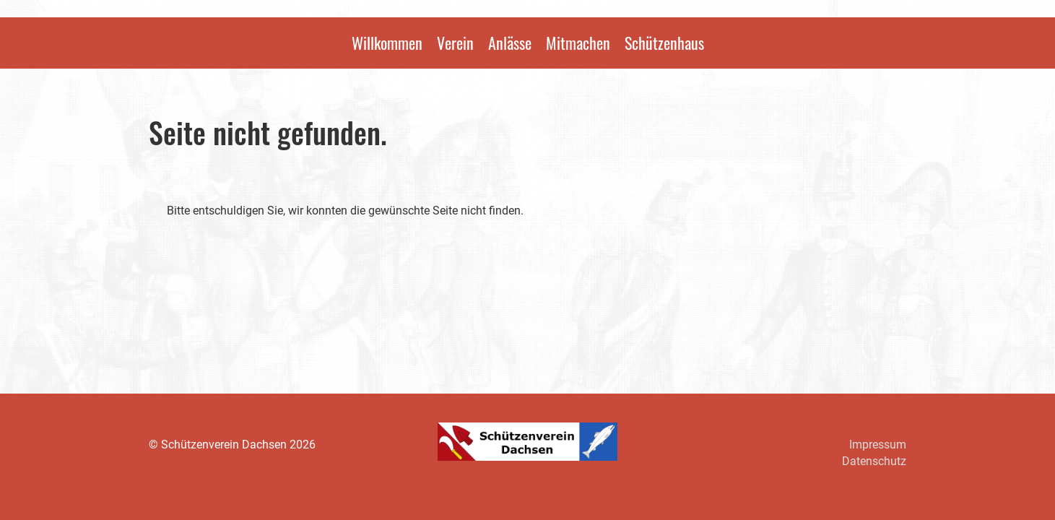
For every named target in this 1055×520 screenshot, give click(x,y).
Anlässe (509, 42)
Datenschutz (874, 461)
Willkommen (387, 42)
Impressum (877, 444)
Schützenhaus (664, 42)
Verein (455, 42)
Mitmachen (578, 42)
